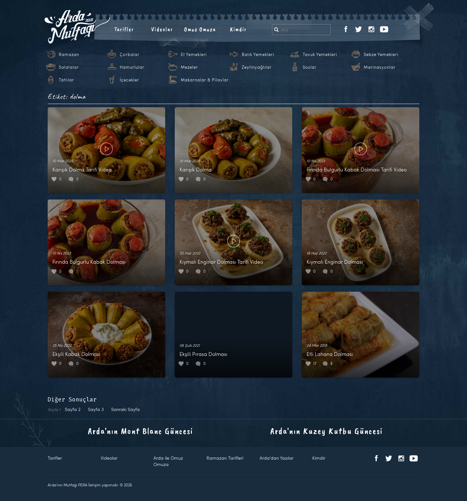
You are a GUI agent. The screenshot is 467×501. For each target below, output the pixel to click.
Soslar (309, 67)
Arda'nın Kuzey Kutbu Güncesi (326, 430)
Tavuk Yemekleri (320, 54)
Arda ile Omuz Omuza (168, 461)
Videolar (162, 29)
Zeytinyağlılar (257, 67)
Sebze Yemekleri (381, 54)
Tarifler (124, 29)
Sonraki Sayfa (125, 409)
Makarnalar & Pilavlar (205, 80)
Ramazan (69, 54)
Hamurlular (132, 67)
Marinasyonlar (380, 67)
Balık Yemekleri (258, 54)
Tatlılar (66, 80)
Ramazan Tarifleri (224, 458)
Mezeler (189, 67)
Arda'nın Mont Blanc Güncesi (140, 430)
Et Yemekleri (194, 54)
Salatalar (69, 67)
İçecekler (129, 80)
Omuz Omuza (200, 29)
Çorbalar (129, 54)
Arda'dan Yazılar (277, 458)
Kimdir (238, 29)
